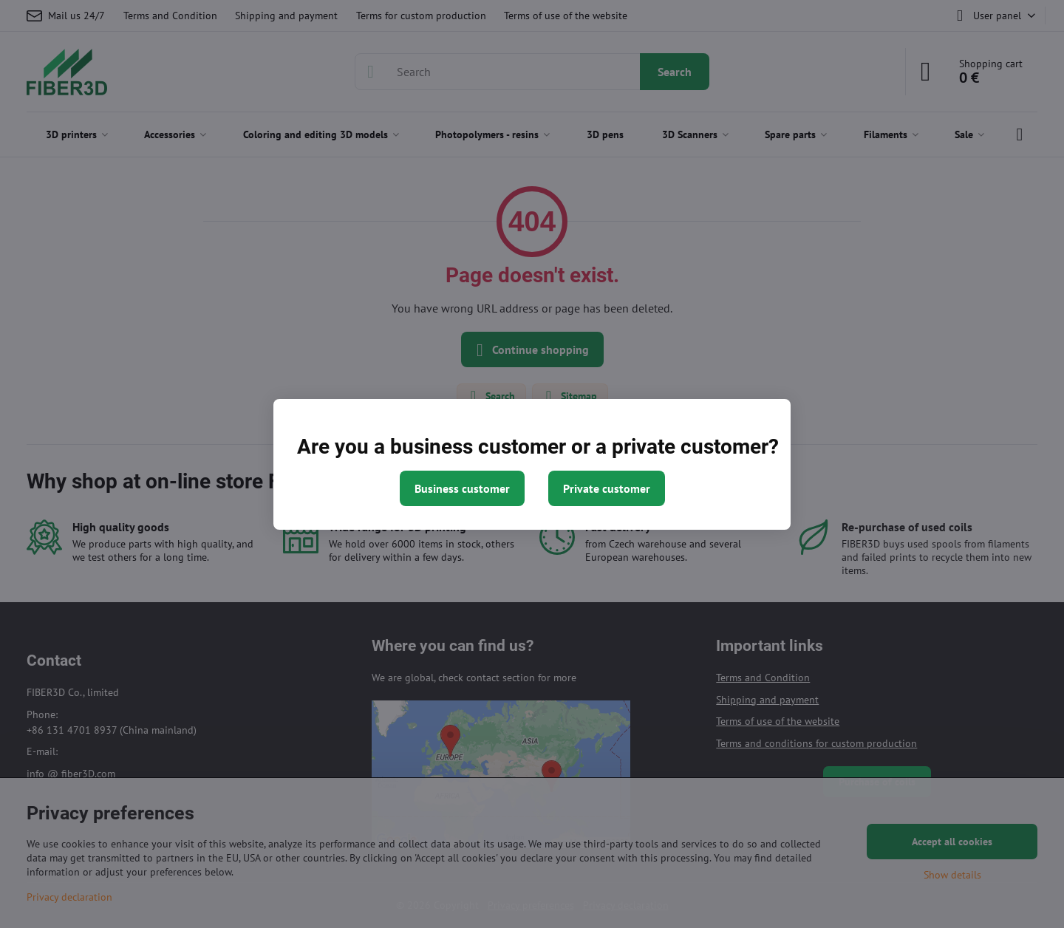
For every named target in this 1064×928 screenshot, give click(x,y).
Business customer (462, 488)
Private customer (606, 488)
